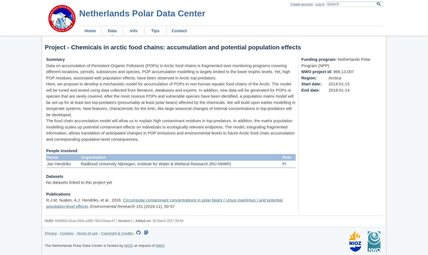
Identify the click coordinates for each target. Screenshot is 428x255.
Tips (155, 30)
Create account (301, 4)
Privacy (51, 233)
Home (90, 30)
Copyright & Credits (117, 233)
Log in (320, 4)
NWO (160, 246)
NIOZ (128, 246)
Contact (179, 30)
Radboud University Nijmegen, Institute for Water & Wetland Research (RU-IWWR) (156, 163)
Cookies (66, 233)
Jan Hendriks (59, 163)
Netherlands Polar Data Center (142, 13)
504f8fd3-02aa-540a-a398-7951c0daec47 (85, 221)
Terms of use (87, 233)
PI (284, 163)
